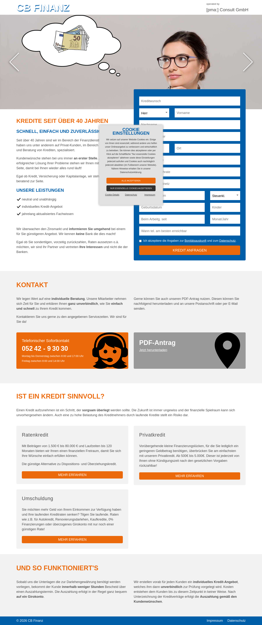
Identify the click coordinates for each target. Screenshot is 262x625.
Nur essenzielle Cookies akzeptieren (131, 188)
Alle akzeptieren (131, 181)
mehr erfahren (72, 475)
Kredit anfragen (190, 250)
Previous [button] (14, 62)
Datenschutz (227, 240)
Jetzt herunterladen (153, 350)
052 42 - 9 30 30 (45, 348)
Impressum (215, 620)
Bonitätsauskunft (195, 240)
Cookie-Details (112, 195)
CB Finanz (42, 7)
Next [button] (248, 62)
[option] (131, 62)
